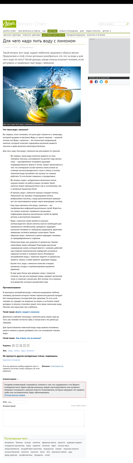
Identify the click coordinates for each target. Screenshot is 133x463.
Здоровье (52, 31)
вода (10, 350)
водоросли (49, 448)
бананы (19, 442)
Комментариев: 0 (26, 47)
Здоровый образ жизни (53, 35)
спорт (47, 455)
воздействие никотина (31, 448)
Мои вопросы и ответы (29, 31)
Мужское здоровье (32, 35)
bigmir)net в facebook (11, 360)
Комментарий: (9, 406)
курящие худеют (74, 442)
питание (46, 445)
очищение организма (14, 445)
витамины (9, 442)
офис (53, 445)
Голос (42, 451)
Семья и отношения (68, 31)
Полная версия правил (14, 395)
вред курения (11, 455)
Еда (44, 31)
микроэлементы (12, 448)
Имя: (5, 402)
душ (70, 451)
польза (28, 442)
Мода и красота (93, 31)
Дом (82, 31)
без (48, 451)
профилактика (25, 455)
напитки (25, 451)
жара (28, 445)
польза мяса (63, 445)
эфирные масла (49, 442)
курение (36, 445)
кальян (58, 448)
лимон (16, 350)
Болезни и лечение (96, 35)
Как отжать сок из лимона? (28, 338)
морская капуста (71, 448)
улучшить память (59, 451)
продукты (38, 455)
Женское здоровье (12, 35)
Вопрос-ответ (32, 24)
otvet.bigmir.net (57, 366)
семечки (36, 442)
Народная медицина (75, 35)
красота (61, 442)
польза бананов (12, 451)
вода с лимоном (27, 350)
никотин (34, 451)
